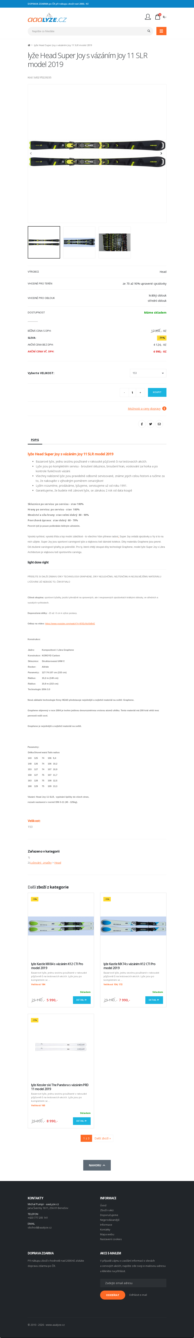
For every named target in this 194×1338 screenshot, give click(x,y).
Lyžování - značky (41, 862)
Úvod (103, 1205)
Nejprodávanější (109, 1220)
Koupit (157, 392)
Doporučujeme (109, 1215)
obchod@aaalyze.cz (40, 1227)
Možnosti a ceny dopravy (147, 408)
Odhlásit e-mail (138, 1295)
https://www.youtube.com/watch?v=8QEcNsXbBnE (70, 623)
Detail (81, 999)
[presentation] (33, 154)
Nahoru (97, 1165)
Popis (35, 440)
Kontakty (105, 1229)
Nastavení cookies (111, 1239)
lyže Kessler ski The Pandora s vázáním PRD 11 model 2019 (60, 1087)
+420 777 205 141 (38, 1217)
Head (57, 862)
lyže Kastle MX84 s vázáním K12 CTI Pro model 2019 (57, 966)
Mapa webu (107, 1234)
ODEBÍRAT (112, 1295)
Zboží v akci (107, 1210)
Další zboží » (102, 1138)
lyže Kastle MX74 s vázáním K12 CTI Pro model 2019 (130, 966)
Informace (106, 1224)
